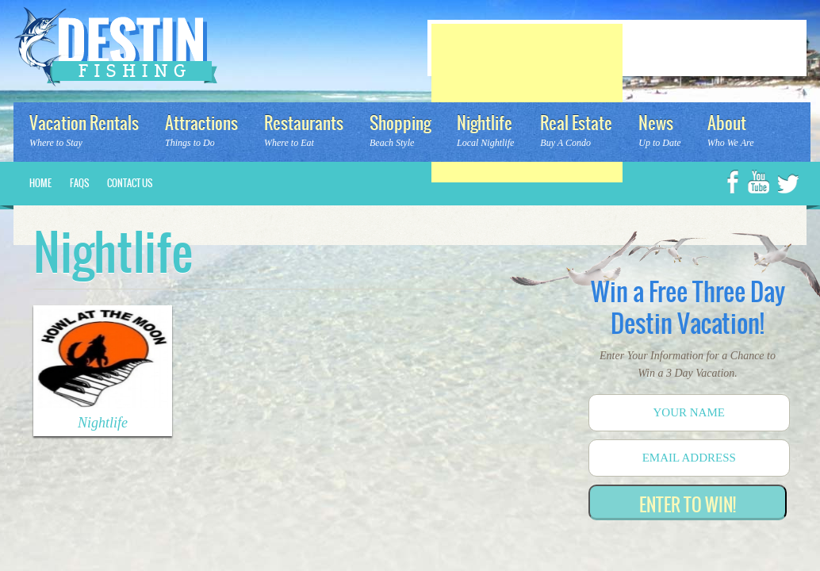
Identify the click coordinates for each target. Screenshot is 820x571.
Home (40, 183)
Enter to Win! (687, 505)
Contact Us (129, 183)
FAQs (79, 183)
